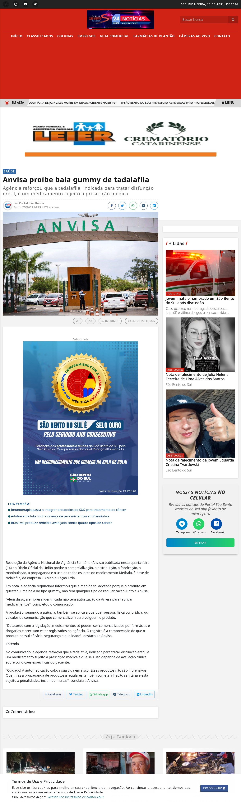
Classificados (40, 36)
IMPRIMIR (110, 321)
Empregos (86, 36)
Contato (222, 36)
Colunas (65, 36)
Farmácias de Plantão (154, 36)
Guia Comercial (114, 36)
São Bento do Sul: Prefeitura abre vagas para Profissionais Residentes (178, 102)
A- (77, 321)
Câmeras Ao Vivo (194, 36)
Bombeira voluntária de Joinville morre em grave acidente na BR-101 (64, 102)
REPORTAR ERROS (141, 321)
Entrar (200, 542)
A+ (90, 321)
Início (17, 36)
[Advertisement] (121, 70)
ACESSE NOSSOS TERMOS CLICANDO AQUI (76, 797)
